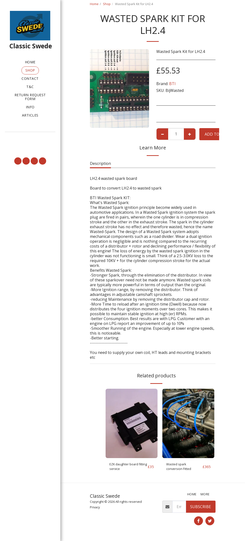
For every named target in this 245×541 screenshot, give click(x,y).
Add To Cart (217, 134)
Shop (107, 4)
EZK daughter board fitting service (127, 467)
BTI (172, 83)
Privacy (95, 509)
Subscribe (200, 509)
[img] (132, 423)
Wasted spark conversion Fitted (181, 467)
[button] (30, 138)
